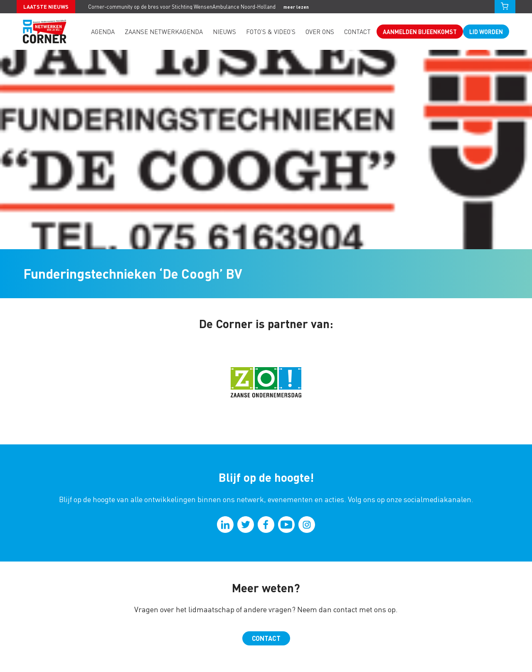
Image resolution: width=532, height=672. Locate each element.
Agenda (103, 31)
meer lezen (296, 7)
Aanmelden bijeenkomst (420, 31)
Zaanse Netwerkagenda (164, 31)
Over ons (319, 31)
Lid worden (486, 31)
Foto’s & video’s (271, 31)
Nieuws (224, 31)
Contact (357, 31)
